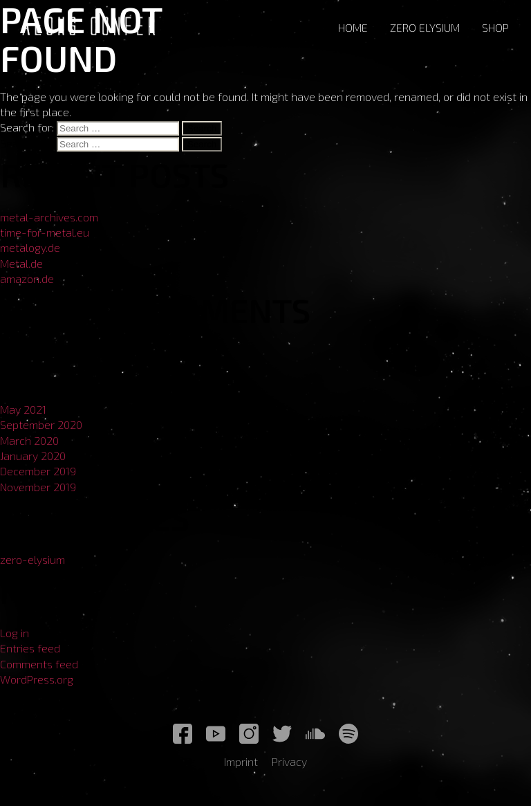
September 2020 (41, 424)
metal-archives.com (49, 216)
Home (353, 27)
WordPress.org (36, 679)
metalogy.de (30, 247)
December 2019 (38, 470)
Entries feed (30, 647)
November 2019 (38, 486)
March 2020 (29, 440)
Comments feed (39, 663)
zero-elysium (32, 559)
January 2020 (33, 455)
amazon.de (27, 278)
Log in (14, 632)
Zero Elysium (425, 27)
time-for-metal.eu (44, 232)
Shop (495, 27)
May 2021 (23, 409)
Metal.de (21, 263)
